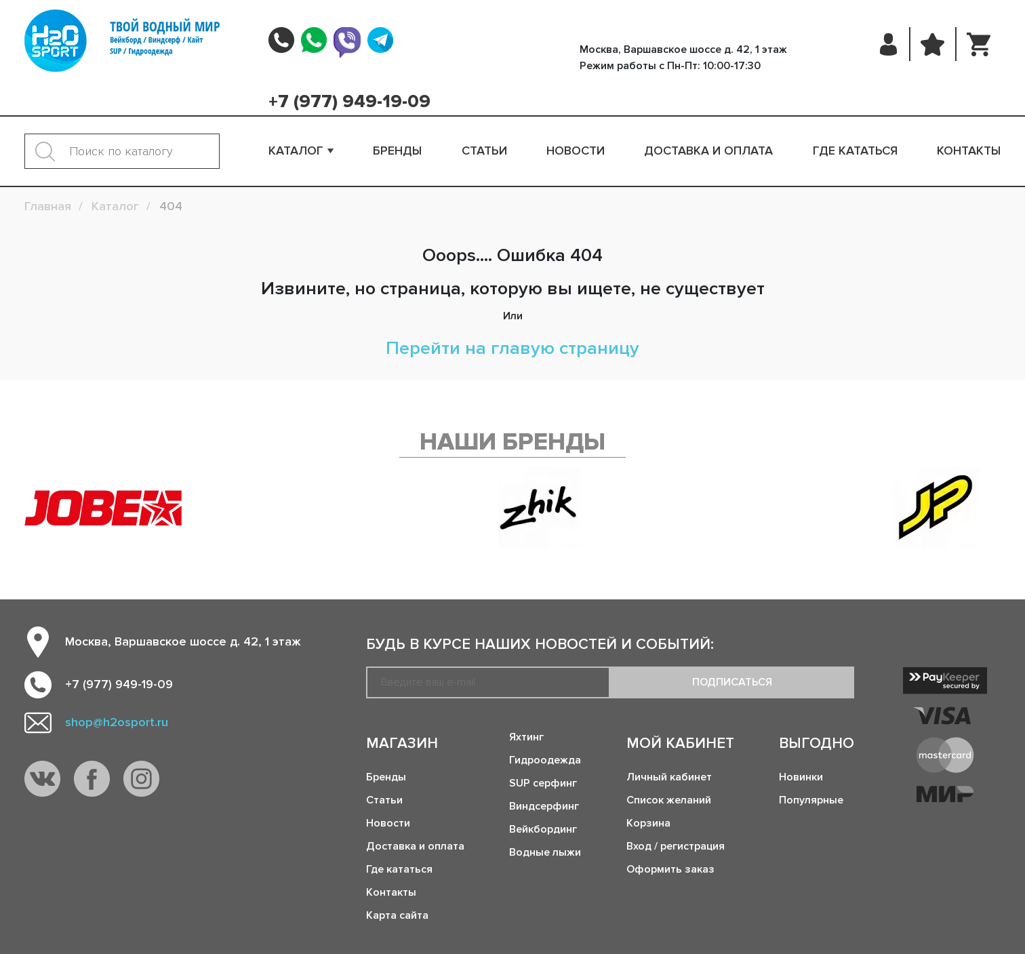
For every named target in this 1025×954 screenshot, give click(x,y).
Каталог (295, 150)
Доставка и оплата (708, 150)
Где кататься (855, 150)
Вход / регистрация (675, 846)
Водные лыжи (545, 852)
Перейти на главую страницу (512, 348)
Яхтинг (526, 737)
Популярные (811, 800)
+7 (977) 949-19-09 (349, 102)
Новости (575, 150)
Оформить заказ (670, 869)
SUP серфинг (543, 783)
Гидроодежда (545, 760)
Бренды (397, 150)
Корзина (648, 823)
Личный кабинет (669, 777)
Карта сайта (397, 915)
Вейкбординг (543, 829)
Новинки (801, 777)
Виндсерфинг (544, 806)
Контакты (969, 150)
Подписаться (732, 682)
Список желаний (668, 800)
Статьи (484, 150)
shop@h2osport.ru (116, 722)
